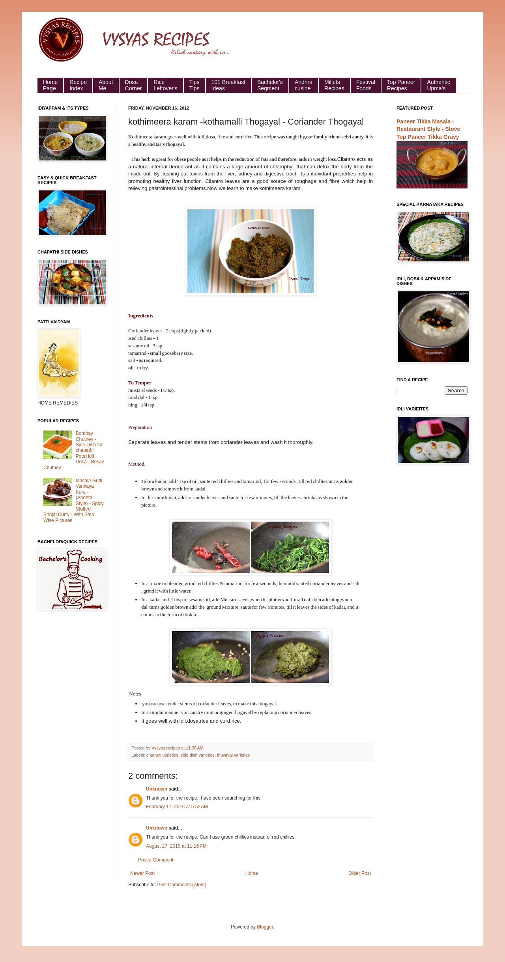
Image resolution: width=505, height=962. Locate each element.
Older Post (359, 873)
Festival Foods (365, 85)
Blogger (265, 927)
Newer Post (142, 873)
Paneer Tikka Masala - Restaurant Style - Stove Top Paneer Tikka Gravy (428, 129)
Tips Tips (194, 85)
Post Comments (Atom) (181, 884)
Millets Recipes (334, 85)
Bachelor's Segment (270, 85)
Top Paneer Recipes (401, 85)
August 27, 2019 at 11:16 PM (176, 846)
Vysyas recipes (166, 748)
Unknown (156, 789)
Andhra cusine (303, 85)
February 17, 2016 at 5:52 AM (177, 806)
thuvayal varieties (233, 755)
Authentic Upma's (438, 85)
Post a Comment (155, 860)
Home (251, 873)
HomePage (50, 85)
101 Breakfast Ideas (228, 85)
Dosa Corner (133, 85)
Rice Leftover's (165, 85)
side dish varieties (198, 755)
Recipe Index (78, 85)
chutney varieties (162, 755)
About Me (106, 85)
